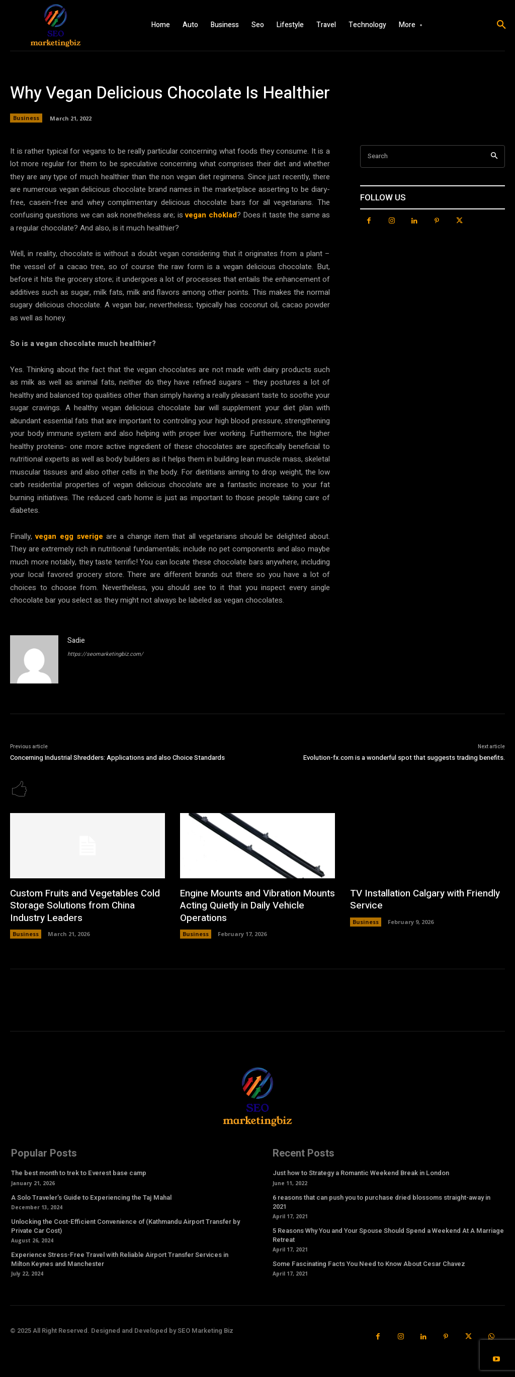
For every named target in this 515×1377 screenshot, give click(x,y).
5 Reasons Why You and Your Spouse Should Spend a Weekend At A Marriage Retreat (388, 1233)
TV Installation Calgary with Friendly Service (422, 898)
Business (26, 118)
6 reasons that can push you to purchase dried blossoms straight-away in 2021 (381, 1200)
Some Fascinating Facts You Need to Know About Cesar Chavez (369, 1262)
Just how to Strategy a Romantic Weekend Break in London (361, 1171)
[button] (501, 25)
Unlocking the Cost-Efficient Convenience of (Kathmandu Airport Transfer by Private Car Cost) (125, 1224)
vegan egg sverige (69, 536)
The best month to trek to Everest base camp (78, 1171)
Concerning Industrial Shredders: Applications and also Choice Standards (117, 757)
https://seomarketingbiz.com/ (105, 654)
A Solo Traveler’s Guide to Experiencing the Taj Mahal (91, 1195)
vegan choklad (210, 214)
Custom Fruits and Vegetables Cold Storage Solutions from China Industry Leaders (82, 905)
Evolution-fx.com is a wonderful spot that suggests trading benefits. (404, 757)
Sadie (76, 640)
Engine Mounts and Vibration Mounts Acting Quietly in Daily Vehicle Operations (255, 905)
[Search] (494, 156)
